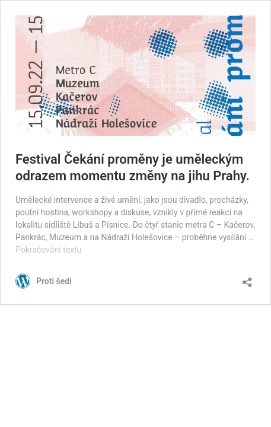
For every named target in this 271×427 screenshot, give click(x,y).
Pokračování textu (48, 249)
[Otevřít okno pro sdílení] (247, 278)
